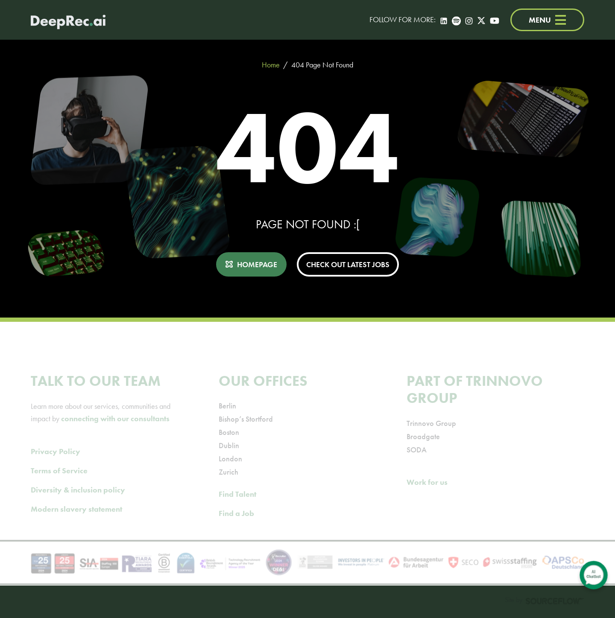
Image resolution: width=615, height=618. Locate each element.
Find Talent (237, 506)
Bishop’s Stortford (246, 431)
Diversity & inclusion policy (78, 502)
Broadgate (423, 448)
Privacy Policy (55, 463)
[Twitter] (481, 20)
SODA (417, 461)
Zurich (228, 484)
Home (271, 65)
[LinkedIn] (443, 20)
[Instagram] (469, 20)
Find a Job (236, 525)
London (230, 470)
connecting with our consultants (115, 430)
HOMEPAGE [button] (257, 264)
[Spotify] (456, 20)
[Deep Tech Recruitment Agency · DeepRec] (68, 19)
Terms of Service (59, 482)
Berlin (227, 418)
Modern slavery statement (76, 521)
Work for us (427, 494)
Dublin (229, 457)
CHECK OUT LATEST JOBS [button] (348, 264)
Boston (229, 444)
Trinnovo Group (431, 435)
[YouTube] (494, 20)
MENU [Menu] (547, 20)
